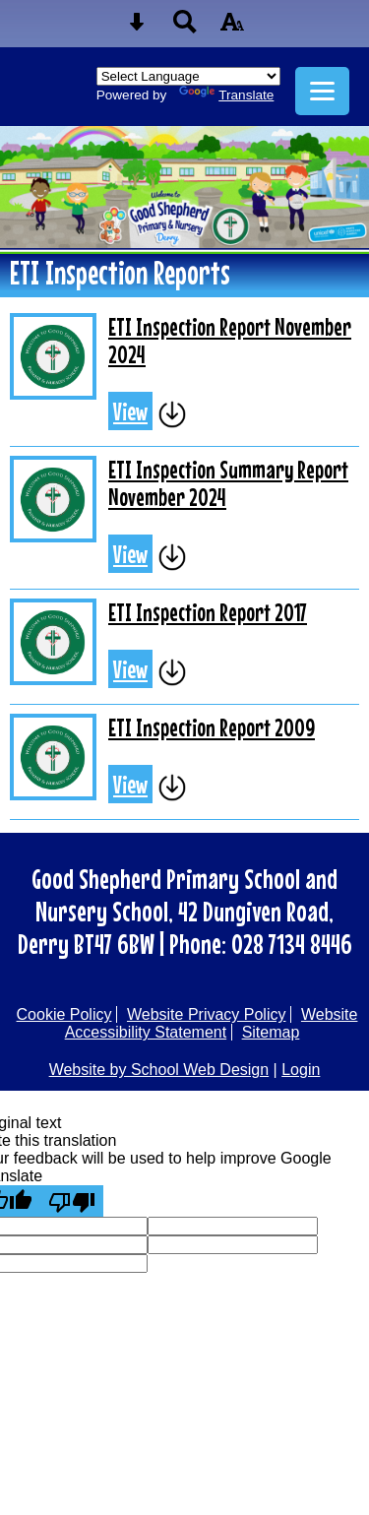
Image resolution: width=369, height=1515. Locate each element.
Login (300, 1069)
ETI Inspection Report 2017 (207, 612)
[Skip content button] (136, 28)
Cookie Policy (64, 1014)
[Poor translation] (71, 1201)
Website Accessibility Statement (211, 1023)
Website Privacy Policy (206, 1014)
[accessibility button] (232, 28)
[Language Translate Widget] (188, 76)
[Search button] (185, 28)
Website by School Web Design (159, 1069)
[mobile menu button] (322, 91)
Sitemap (271, 1032)
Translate (226, 95)
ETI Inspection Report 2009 (211, 727)
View (130, 411)
